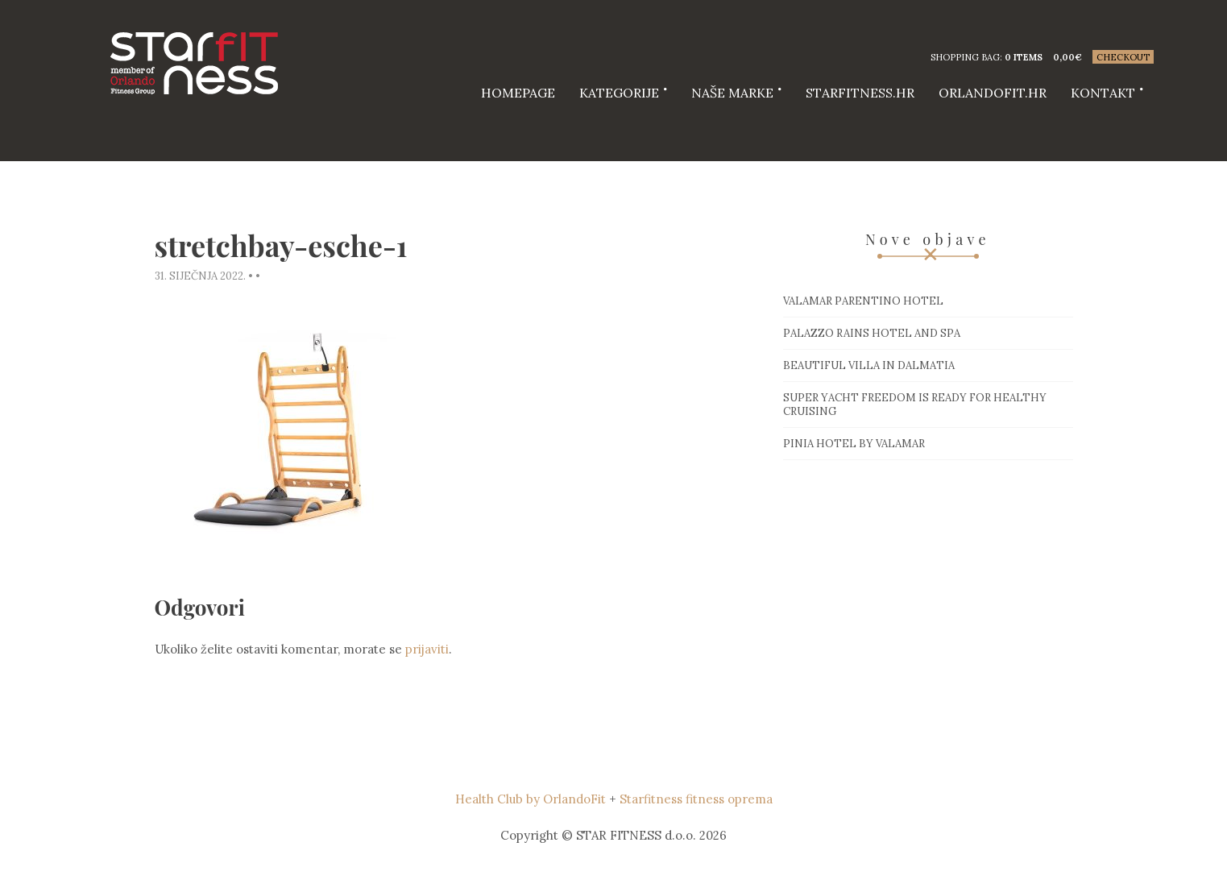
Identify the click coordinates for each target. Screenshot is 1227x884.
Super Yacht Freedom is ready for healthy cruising (915, 404)
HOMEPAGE (518, 93)
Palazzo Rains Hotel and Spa (871, 333)
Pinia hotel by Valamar (854, 443)
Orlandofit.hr (993, 93)
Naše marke (732, 93)
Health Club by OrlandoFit (530, 799)
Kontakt (1103, 93)
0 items (1024, 57)
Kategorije (619, 93)
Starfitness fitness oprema (696, 799)
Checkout (1123, 57)
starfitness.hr (860, 93)
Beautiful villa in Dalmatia (869, 365)
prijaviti (427, 649)
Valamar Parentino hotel (863, 301)
